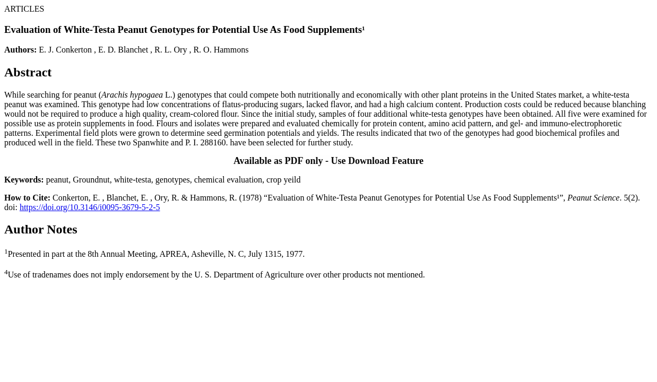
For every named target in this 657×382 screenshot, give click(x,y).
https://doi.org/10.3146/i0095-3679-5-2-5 (90, 207)
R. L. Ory (170, 49)
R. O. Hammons (220, 49)
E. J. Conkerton (65, 49)
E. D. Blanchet (123, 49)
